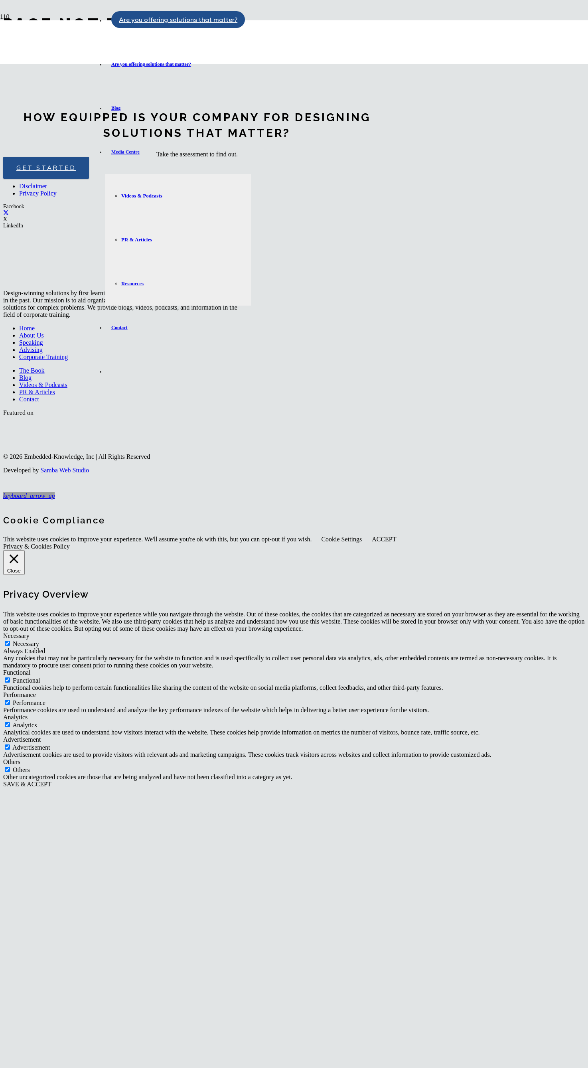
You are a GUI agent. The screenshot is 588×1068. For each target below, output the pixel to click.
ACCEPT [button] (384, 539)
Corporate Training (43, 356)
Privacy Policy (38, 193)
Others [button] (11, 761)
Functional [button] (16, 672)
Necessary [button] (16, 635)
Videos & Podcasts (43, 384)
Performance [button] (19, 694)
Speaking (31, 342)
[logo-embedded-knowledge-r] (49, 67)
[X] (6, 213)
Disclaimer (33, 186)
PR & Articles (37, 392)
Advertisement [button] (22, 739)
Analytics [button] (15, 717)
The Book (32, 370)
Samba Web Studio (64, 470)
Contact (29, 399)
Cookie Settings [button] (341, 539)
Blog (25, 377)
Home (27, 328)
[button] (29, 495)
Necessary (26, 643)
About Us (31, 335)
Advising (31, 349)
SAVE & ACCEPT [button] (27, 784)
